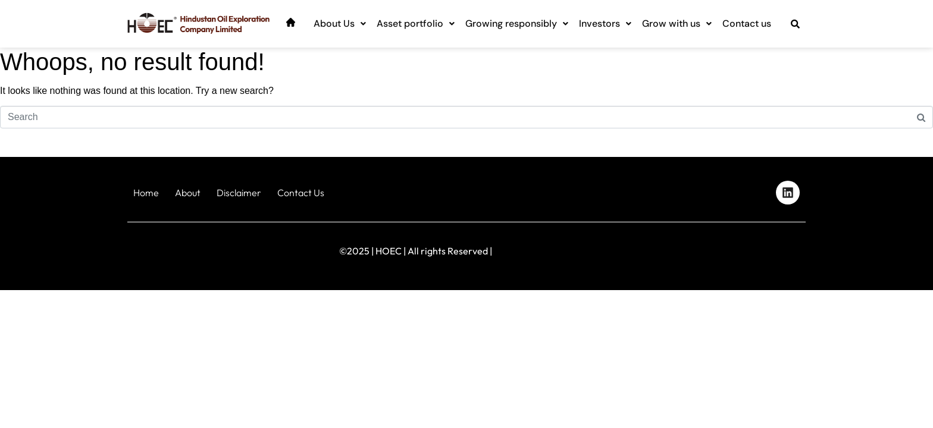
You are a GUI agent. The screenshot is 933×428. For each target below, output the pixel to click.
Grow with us (677, 23)
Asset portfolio (416, 23)
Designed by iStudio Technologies (754, 248)
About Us (340, 23)
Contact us (746, 23)
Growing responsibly (516, 23)
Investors (605, 23)
